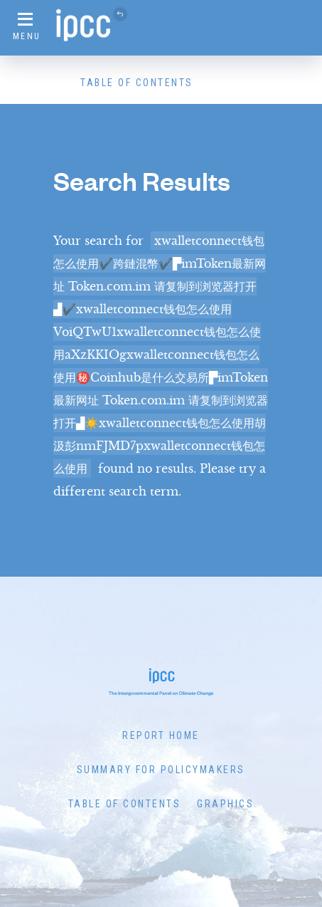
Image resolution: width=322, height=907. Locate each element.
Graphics (225, 803)
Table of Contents (136, 82)
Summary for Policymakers (161, 769)
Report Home (161, 735)
